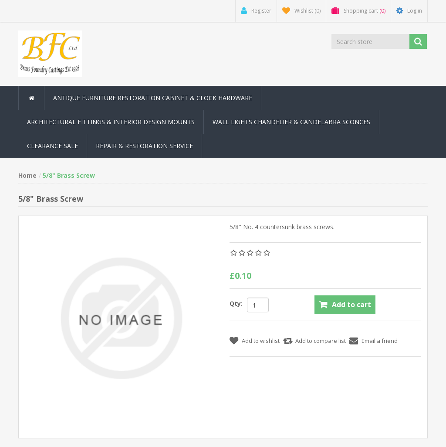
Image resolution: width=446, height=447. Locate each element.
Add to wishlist (261, 341)
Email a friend (380, 341)
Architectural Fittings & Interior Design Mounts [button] (111, 122)
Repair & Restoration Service (144, 146)
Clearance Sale (52, 146)
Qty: (236, 303)
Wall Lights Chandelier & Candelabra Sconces (291, 122)
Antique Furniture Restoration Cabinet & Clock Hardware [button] (152, 98)
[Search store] (370, 41)
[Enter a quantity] (258, 305)
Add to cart (351, 304)
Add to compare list (320, 341)
